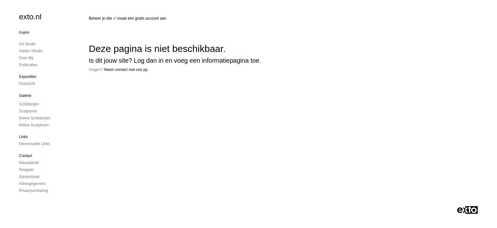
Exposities (27, 76)
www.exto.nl (145, 91)
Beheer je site (100, 18)
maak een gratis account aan (141, 18)
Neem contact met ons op (125, 69)
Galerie (25, 95)
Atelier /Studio (31, 51)
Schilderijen (29, 104)
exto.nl (30, 16)
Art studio (27, 44)
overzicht (27, 83)
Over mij (26, 58)
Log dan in (148, 60)
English (24, 32)
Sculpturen (28, 111)
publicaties (28, 65)
